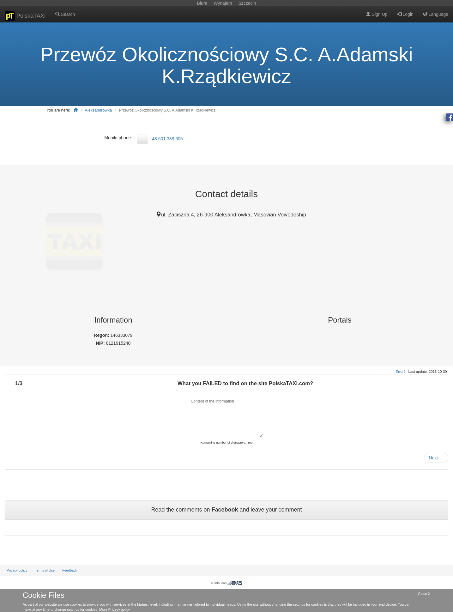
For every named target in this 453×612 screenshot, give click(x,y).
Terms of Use (45, 570)
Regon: (102, 335)
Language (435, 14)
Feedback (69, 570)
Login (405, 14)
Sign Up (377, 14)
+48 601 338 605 (166, 138)
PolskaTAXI (25, 16)
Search (65, 14)
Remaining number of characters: (223, 442)
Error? (401, 371)
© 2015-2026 (226, 583)
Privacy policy (17, 570)
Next (436, 457)
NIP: (101, 343)
